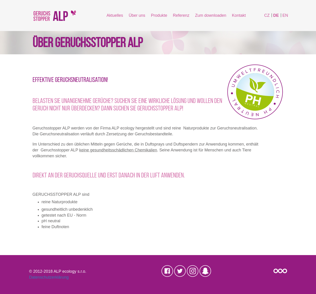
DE (276, 15)
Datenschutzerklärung (49, 277)
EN (285, 15)
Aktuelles (115, 15)
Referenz (181, 15)
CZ (267, 15)
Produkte (159, 15)
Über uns (137, 15)
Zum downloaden (210, 15)
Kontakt (239, 15)
